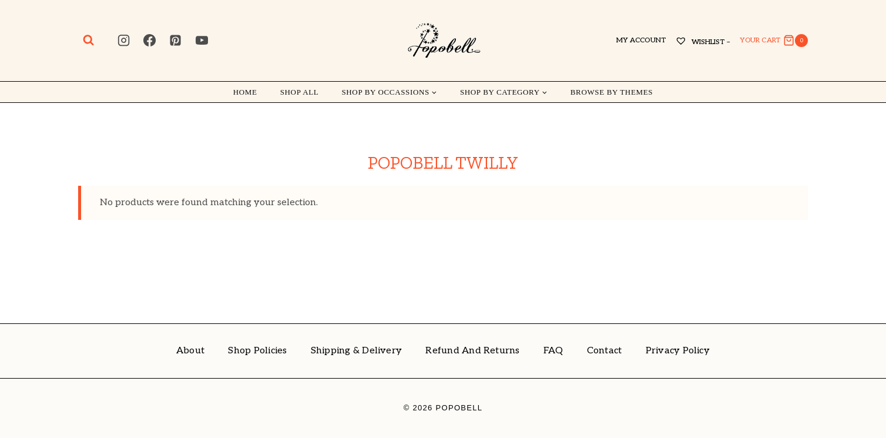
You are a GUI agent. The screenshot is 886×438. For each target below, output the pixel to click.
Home (245, 92)
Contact (604, 350)
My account (641, 40)
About (190, 350)
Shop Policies (257, 350)
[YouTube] (201, 40)
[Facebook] (149, 40)
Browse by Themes (611, 92)
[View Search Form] (88, 40)
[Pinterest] (175, 40)
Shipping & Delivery (356, 350)
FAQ (553, 350)
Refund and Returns (472, 350)
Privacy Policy (678, 350)
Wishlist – (702, 42)
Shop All (299, 92)
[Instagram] (123, 40)
